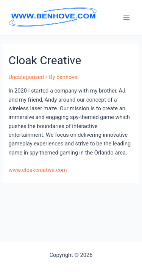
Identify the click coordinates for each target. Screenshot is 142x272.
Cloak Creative (44, 60)
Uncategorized (26, 77)
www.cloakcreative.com (37, 170)
